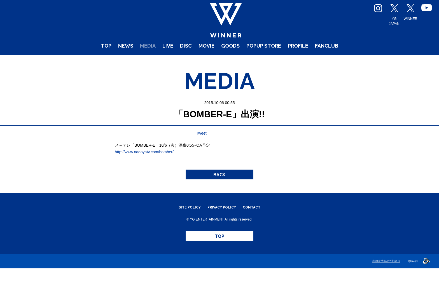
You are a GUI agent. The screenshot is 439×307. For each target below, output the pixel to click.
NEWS (100, 61)
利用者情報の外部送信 (385, 299)
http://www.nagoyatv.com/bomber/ (144, 176)
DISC (175, 61)
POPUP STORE (272, 61)
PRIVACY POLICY (222, 238)
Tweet (201, 157)
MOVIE (200, 61)
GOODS (230, 61)
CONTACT (258, 238)
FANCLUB (353, 61)
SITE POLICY (183, 238)
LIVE (153, 61)
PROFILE (316, 61)
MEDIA (128, 61)
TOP (77, 61)
